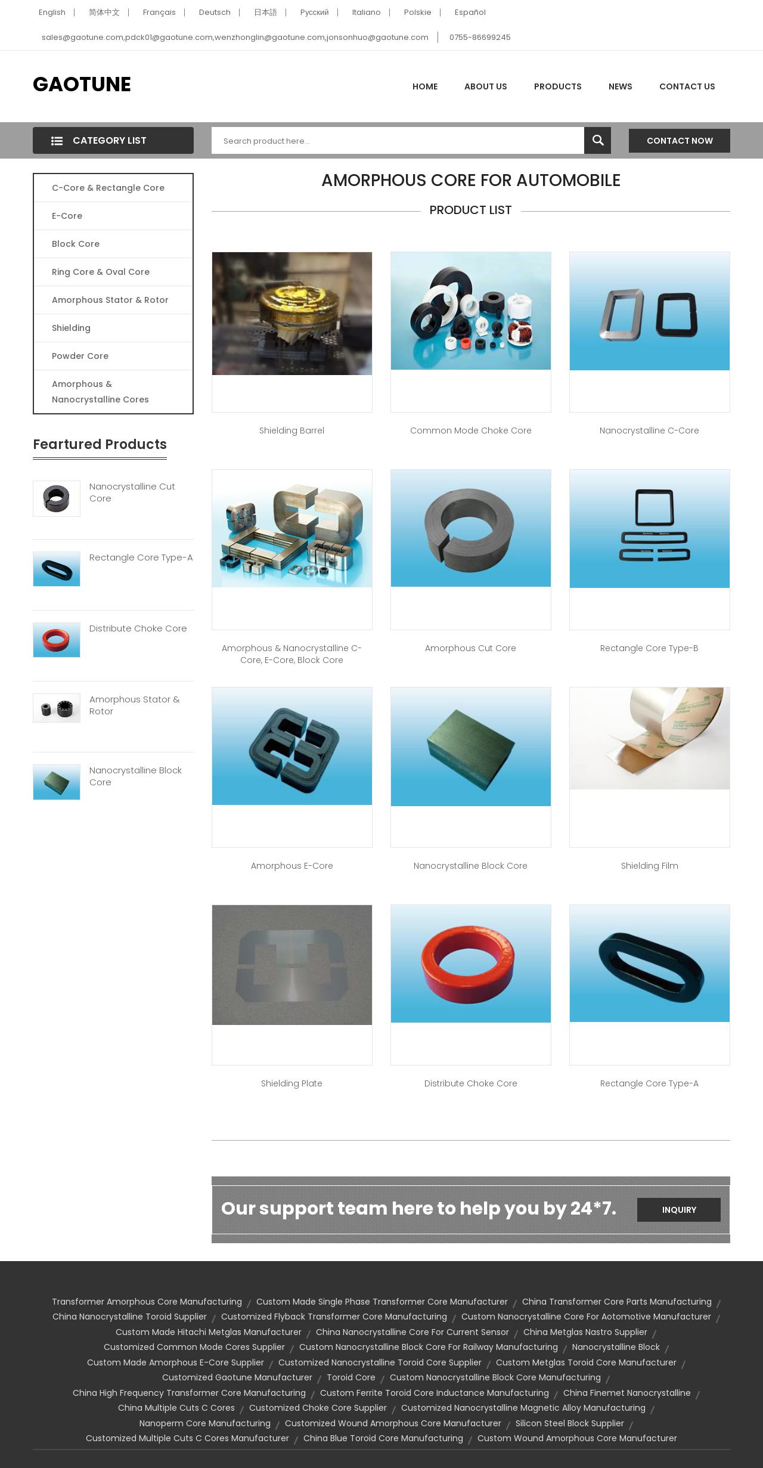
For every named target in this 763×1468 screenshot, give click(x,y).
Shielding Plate (291, 1083)
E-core (67, 216)
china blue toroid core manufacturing (383, 1438)
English (52, 12)
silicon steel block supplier (570, 1423)
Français (159, 12)
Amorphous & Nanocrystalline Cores (100, 391)
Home (425, 86)
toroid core (351, 1377)
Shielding (71, 328)
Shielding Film (649, 866)
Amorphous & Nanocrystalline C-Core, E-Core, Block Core (292, 654)
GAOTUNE (82, 84)
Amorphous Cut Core (470, 648)
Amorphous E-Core (292, 866)
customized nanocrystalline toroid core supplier (380, 1362)
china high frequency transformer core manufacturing (189, 1393)
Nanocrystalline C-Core (649, 430)
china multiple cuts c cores (176, 1408)
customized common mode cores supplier (194, 1347)
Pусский (314, 12)
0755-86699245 (480, 37)
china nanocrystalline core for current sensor (412, 1332)
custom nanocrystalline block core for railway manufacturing (428, 1347)
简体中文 (104, 12)
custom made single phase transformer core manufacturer (382, 1302)
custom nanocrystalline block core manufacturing (495, 1377)
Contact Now (680, 141)
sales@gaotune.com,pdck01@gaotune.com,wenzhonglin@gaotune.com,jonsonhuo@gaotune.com (235, 37)
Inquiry (679, 1210)
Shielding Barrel (291, 430)
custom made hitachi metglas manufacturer (209, 1332)
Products (558, 86)
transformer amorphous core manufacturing (147, 1302)
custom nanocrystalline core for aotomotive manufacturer (586, 1317)
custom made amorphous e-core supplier (175, 1362)
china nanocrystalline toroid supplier (129, 1317)
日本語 (265, 12)
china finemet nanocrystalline (627, 1393)
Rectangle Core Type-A (141, 557)
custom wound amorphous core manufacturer (577, 1438)
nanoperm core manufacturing (205, 1423)
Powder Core (80, 356)
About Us (485, 86)
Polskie (418, 12)
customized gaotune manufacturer (237, 1377)
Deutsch (215, 12)
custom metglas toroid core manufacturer (586, 1362)
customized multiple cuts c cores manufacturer (187, 1438)
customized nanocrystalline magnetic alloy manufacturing (523, 1408)
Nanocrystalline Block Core (135, 776)
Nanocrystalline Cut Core (132, 492)
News (620, 86)
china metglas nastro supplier (585, 1332)
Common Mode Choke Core (471, 430)
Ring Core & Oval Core (101, 272)
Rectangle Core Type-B (649, 648)
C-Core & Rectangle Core (108, 188)
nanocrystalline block (616, 1347)
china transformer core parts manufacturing (617, 1302)
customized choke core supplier (318, 1408)
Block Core (77, 244)
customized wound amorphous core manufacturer (393, 1423)
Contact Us (687, 86)
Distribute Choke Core (138, 628)
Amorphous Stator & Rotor (110, 300)
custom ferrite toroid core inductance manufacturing (434, 1393)
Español (470, 12)
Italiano (366, 12)
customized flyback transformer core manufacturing (334, 1317)
